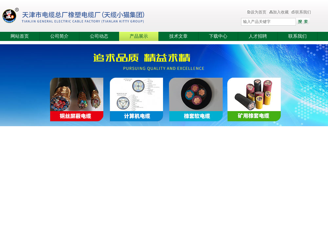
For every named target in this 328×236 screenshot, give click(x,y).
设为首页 (256, 12)
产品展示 (139, 36)
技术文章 (178, 36)
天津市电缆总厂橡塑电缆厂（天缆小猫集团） (83, 16)
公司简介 (59, 36)
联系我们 (301, 12)
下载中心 (218, 36)
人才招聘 (258, 36)
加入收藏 (279, 12)
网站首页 (19, 36)
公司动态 (99, 36)
